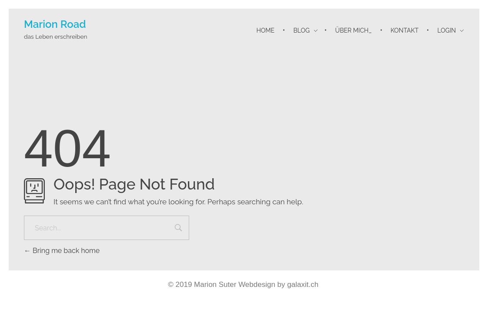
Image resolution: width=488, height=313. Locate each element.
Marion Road (55, 24)
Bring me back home (62, 250)
